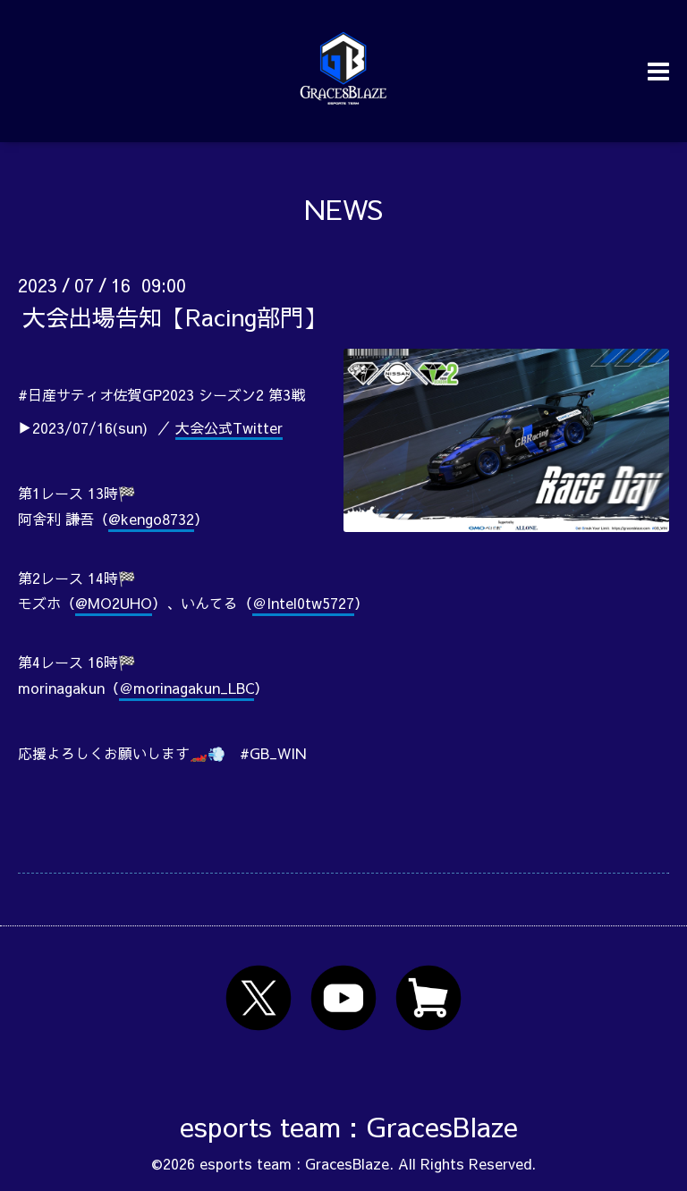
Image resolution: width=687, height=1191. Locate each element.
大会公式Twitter (229, 427)
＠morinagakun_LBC (186, 687)
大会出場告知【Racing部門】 (174, 316)
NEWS (343, 208)
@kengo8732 (151, 518)
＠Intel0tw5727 (303, 602)
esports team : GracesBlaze (349, 1126)
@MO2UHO (113, 602)
